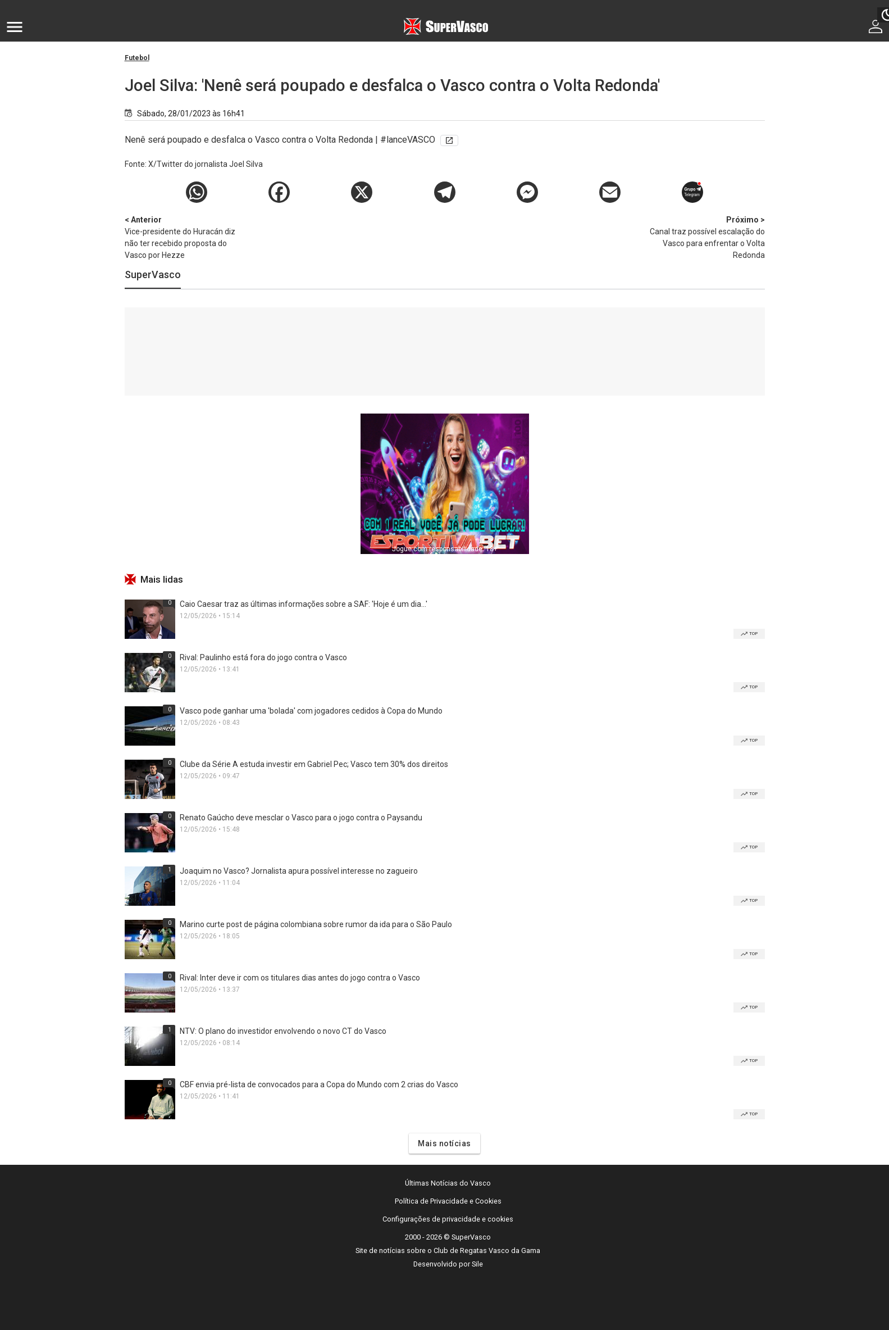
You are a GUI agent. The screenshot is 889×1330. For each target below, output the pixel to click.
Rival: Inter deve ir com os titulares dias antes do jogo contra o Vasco (300, 977)
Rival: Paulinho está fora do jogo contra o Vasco (263, 657)
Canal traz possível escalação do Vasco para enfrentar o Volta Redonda (706, 237)
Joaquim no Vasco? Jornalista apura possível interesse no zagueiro (299, 870)
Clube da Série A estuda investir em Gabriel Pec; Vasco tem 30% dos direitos (314, 764)
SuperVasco (153, 274)
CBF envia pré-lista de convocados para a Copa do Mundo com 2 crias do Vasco (319, 1084)
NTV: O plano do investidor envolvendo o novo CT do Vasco (283, 1031)
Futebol (137, 58)
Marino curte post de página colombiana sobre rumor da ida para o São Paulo (316, 924)
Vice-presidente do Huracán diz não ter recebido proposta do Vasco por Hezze (184, 237)
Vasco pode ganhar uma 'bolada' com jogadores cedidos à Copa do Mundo (311, 710)
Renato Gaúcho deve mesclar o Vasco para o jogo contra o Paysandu (301, 817)
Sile (477, 1264)
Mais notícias (444, 1143)
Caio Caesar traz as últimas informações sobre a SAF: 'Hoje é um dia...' (303, 604)
